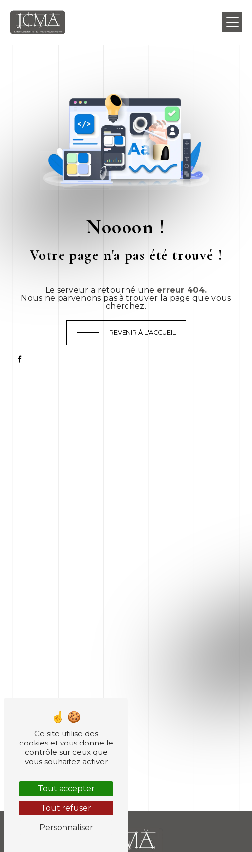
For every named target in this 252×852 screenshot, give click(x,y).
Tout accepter (66, 788)
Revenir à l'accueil (142, 332)
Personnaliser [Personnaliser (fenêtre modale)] (66, 827)
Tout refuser (66, 808)
